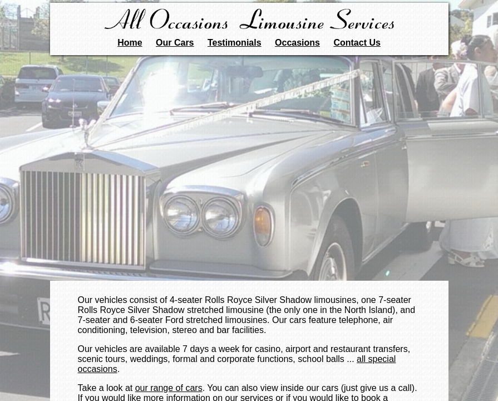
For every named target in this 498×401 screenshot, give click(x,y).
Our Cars (175, 42)
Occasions (297, 42)
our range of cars (169, 388)
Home (129, 42)
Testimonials (235, 42)
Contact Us (356, 42)
